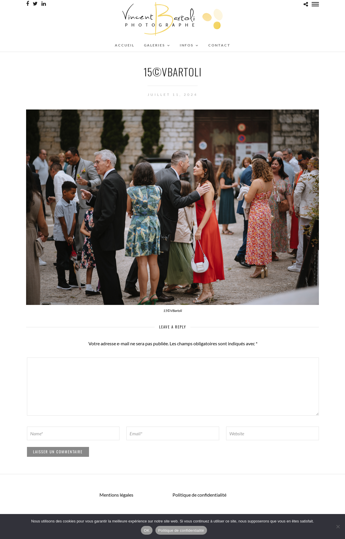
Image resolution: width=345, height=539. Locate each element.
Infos (186, 45)
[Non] (338, 526)
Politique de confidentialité (199, 494)
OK (146, 530)
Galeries (154, 45)
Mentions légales (116, 494)
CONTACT (219, 45)
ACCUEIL (124, 45)
